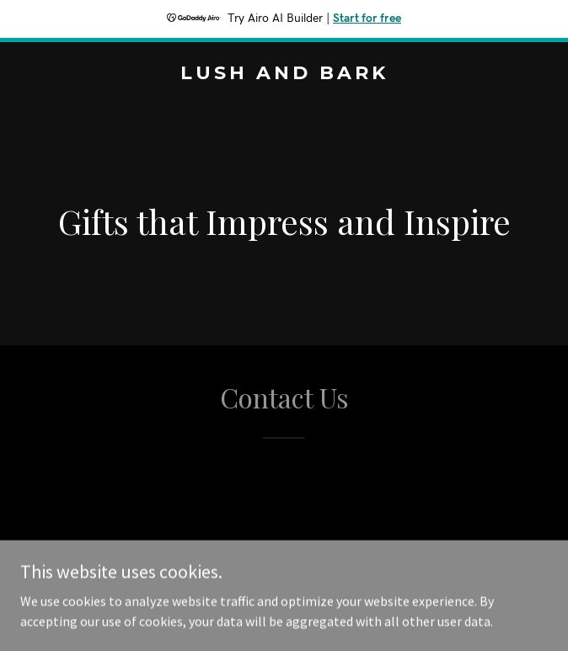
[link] (284, 74)
